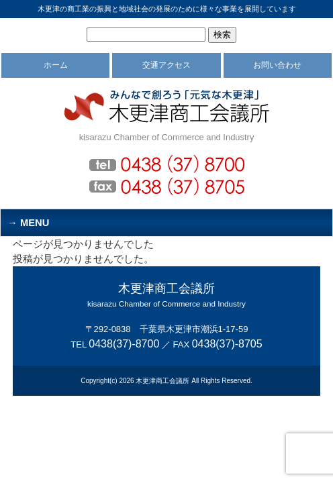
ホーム (56, 65)
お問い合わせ (277, 65)
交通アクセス (166, 65)
